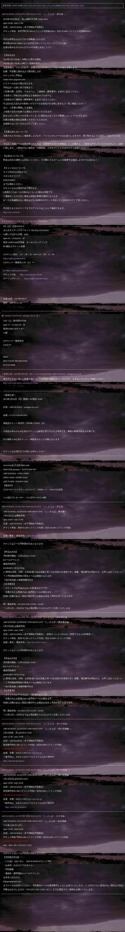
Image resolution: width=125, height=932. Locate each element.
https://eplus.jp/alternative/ (14, 258)
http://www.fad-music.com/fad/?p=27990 (20, 383)
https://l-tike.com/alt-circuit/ (36, 278)
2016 (72, 5)
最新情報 (7, 5)
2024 (35, 5)
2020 (53, 5)
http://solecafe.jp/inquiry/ (14, 761)
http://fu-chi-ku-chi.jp (36, 535)
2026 (25, 5)
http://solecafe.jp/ (34, 753)
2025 (30, 5)
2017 (68, 5)
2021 (49, 5)
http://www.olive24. (11, 212)
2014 (82, 5)
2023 (39, 5)
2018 (63, 5)
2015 (77, 5)
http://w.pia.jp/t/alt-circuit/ (31, 274)
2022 (44, 5)
